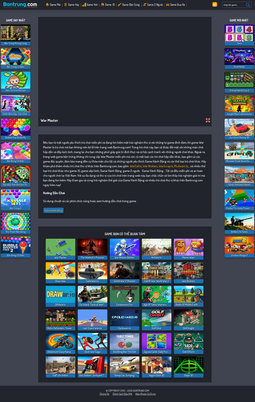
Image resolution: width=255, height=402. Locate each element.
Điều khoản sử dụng (145, 394)
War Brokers (150, 166)
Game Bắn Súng (131, 4)
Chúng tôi (104, 394)
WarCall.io (136, 166)
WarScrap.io (166, 166)
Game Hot (92, 4)
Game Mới (55, 4)
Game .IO (110, 4)
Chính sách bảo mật (122, 394)
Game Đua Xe (177, 4)
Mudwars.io (181, 166)
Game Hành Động (53, 210)
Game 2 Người (155, 4)
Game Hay (73, 4)
